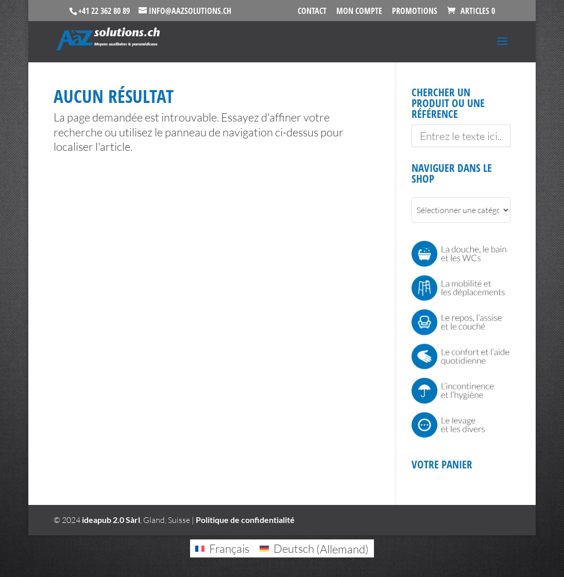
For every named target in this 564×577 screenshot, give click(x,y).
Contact (312, 11)
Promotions (414, 11)
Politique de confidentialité (245, 519)
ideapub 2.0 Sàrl (111, 519)
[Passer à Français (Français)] (222, 548)
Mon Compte (359, 11)
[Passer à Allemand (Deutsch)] (314, 548)
